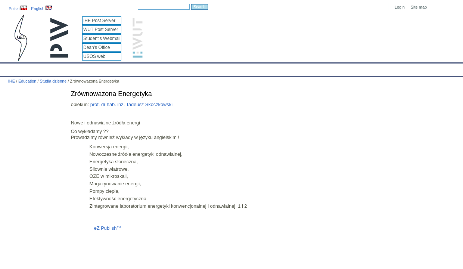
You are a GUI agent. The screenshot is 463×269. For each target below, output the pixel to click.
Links (285, 68)
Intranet (310, 68)
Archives (245, 68)
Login (400, 7)
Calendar (34, 68)
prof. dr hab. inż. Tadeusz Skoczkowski (131, 104)
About (93, 68)
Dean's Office (96, 47)
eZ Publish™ (107, 228)
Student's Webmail (101, 38)
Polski (18, 8)
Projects (216, 68)
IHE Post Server (99, 20)
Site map (419, 7)
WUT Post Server (100, 29)
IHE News (65, 68)
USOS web (94, 56)
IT (267, 68)
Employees (121, 68)
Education (155, 68)
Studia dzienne (53, 81)
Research (186, 68)
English (41, 8)
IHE (9, 68)
